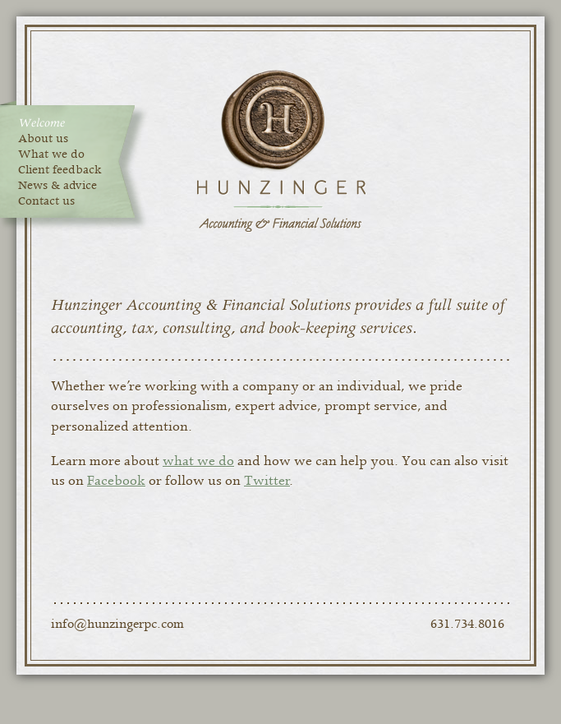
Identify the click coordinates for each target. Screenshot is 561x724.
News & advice (57, 185)
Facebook (116, 481)
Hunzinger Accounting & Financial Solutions (281, 151)
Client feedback (60, 170)
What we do (51, 154)
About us (43, 138)
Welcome (41, 123)
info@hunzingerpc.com (117, 624)
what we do (198, 461)
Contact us (46, 201)
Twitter (267, 481)
